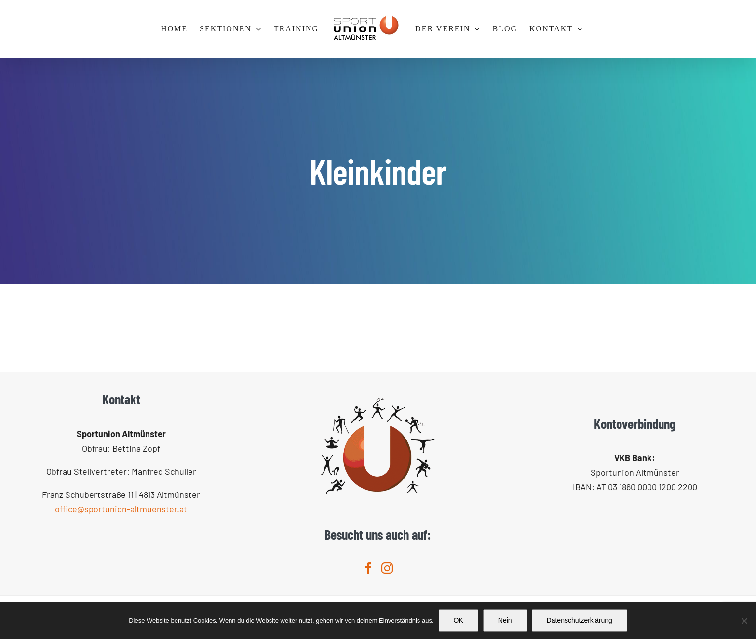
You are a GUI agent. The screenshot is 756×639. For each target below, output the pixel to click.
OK (458, 620)
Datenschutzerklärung (579, 620)
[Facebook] (368, 568)
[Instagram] (387, 568)
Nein (505, 620)
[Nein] (744, 621)
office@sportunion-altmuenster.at (121, 509)
